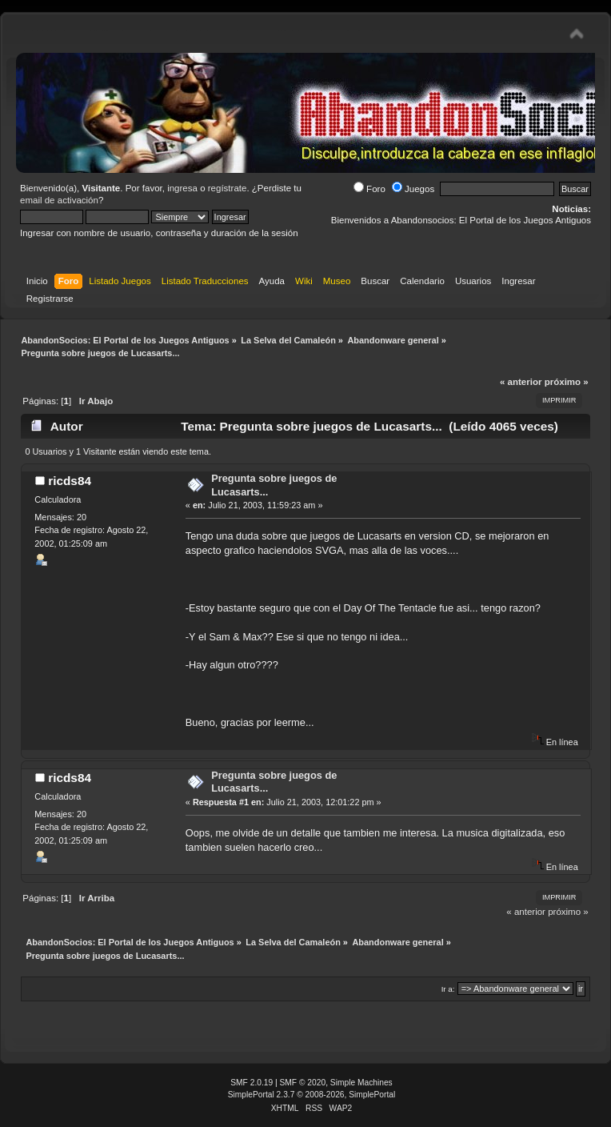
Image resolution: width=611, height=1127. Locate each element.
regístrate (227, 188)
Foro (369, 189)
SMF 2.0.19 (251, 1082)
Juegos (413, 189)
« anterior (520, 382)
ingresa (182, 188)
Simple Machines (361, 1082)
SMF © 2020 (303, 1082)
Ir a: (448, 989)
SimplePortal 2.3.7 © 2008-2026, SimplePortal (312, 1094)
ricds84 (69, 480)
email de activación (59, 200)
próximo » (567, 382)
